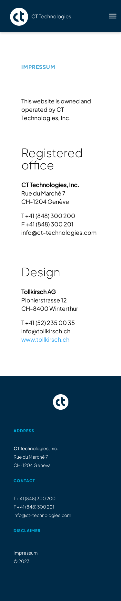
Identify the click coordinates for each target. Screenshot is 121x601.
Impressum (26, 553)
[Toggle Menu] (112, 16)
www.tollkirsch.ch (45, 339)
